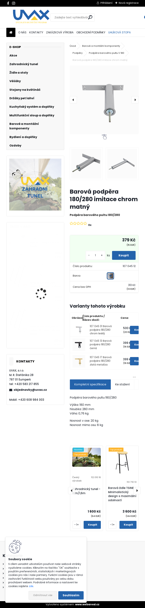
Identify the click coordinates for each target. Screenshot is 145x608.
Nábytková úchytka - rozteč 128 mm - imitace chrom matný (45, 286)
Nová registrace (129, 3)
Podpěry (78, 53)
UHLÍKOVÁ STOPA (119, 32)
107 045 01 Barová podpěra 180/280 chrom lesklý (101, 330)
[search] (90, 17)
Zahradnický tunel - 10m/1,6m (86, 491)
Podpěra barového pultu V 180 (106, 53)
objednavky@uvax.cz (30, 390)
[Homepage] (10, 33)
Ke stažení (122, 384)
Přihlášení (106, 3)
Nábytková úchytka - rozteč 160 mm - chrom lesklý (45, 330)
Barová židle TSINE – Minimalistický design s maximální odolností (122, 494)
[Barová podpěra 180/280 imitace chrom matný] (104, 99)
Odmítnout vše (42, 595)
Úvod (73, 46)
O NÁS (22, 32)
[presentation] (73, 99)
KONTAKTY (36, 32)
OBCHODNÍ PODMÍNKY (90, 32)
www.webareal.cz (87, 604)
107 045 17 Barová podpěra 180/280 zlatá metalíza (101, 361)
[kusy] (94, 255)
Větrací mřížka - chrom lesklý (45, 244)
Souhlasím (71, 595)
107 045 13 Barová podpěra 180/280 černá (101, 344)
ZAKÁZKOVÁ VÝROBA (59, 32)
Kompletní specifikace (90, 384)
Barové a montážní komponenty (101, 46)
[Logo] (31, 17)
